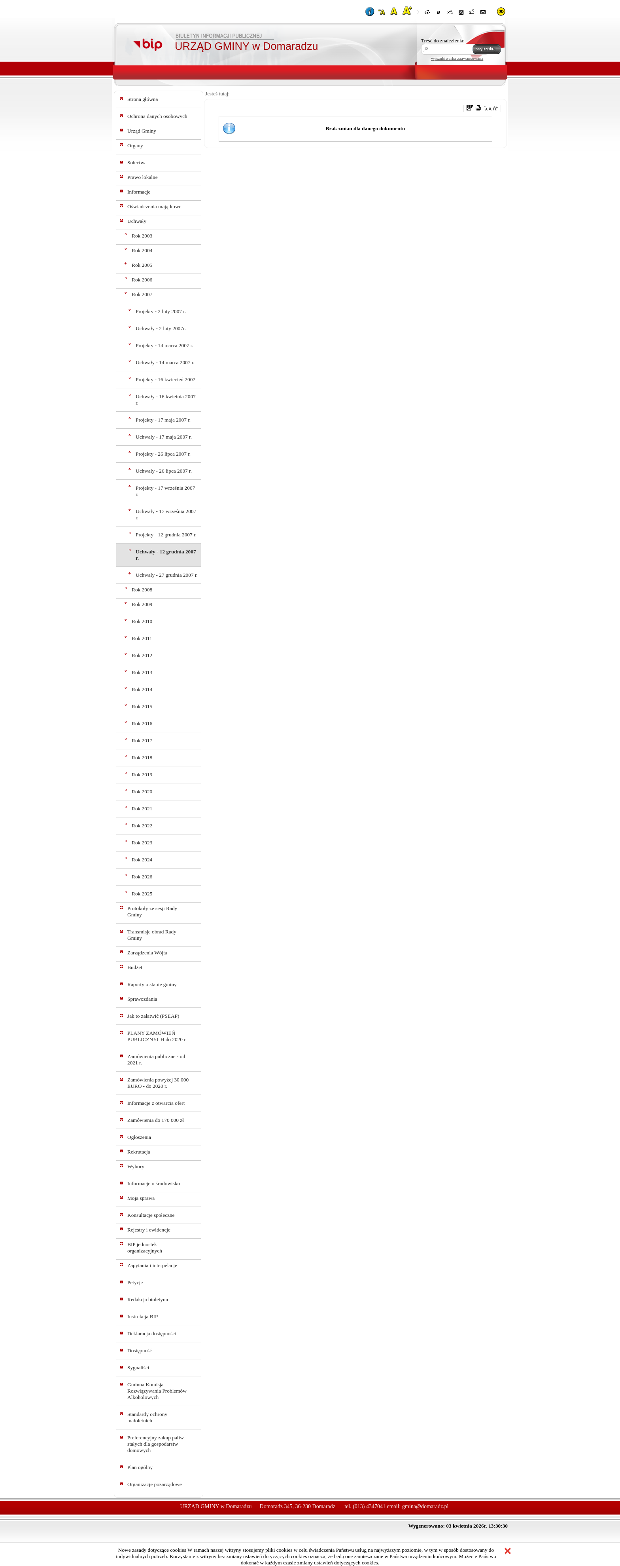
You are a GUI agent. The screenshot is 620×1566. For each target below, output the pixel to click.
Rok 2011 (142, 638)
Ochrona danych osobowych (157, 116)
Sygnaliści (138, 1367)
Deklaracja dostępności (151, 1333)
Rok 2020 (142, 791)
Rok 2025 (142, 894)
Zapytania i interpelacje (152, 1265)
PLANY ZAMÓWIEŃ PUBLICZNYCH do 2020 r (156, 1036)
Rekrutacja (138, 1152)
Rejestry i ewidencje (148, 1230)
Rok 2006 (142, 280)
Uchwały (136, 221)
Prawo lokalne (142, 177)
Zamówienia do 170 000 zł (155, 1120)
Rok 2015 (142, 706)
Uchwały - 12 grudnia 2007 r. (166, 555)
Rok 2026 (142, 877)
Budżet (134, 967)
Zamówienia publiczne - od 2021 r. (156, 1059)
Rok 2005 (142, 265)
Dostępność (139, 1350)
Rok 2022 (142, 826)
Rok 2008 (142, 590)
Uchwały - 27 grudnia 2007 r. (167, 575)
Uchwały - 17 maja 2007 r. (164, 437)
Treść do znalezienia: (443, 41)
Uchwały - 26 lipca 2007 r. (164, 471)
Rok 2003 (142, 236)
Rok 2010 (142, 621)
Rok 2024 (142, 860)
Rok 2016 (142, 723)
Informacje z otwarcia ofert (156, 1103)
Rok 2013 (142, 672)
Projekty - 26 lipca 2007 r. (163, 454)
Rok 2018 (142, 757)
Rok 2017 (142, 740)
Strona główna (142, 99)
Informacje (138, 192)
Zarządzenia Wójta (147, 953)
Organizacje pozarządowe (154, 1484)
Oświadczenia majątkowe (154, 206)
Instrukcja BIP (142, 1316)
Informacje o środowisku (153, 1183)
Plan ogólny (140, 1467)
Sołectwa (137, 162)
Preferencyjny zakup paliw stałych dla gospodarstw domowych (155, 1444)
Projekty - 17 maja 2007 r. (163, 420)
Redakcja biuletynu (147, 1299)
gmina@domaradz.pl (425, 1506)
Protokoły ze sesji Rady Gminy (152, 911)
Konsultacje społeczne (151, 1215)
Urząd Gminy (141, 131)
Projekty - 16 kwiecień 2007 (165, 379)
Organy (135, 145)
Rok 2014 (142, 689)
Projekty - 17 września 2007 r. (165, 491)
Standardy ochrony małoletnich (147, 1417)
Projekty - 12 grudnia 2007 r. (166, 535)
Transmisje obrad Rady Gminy (151, 935)
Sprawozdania (142, 999)
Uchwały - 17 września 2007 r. (166, 514)
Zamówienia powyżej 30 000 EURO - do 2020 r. (158, 1083)
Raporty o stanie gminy (152, 984)
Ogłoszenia (139, 1137)
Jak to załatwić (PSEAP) (153, 1016)
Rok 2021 (142, 809)
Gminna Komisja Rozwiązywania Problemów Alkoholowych (157, 1391)
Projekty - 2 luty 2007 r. (161, 311)
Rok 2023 (142, 843)
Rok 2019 (142, 774)
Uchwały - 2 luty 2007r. (161, 328)
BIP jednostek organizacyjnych (144, 1247)
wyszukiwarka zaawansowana (457, 58)
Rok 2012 (142, 655)
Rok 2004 (142, 250)
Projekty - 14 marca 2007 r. (164, 345)
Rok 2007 (142, 294)
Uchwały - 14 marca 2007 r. (165, 362)
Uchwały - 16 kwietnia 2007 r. (166, 399)
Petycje (135, 1282)
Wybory (135, 1166)
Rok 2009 (142, 604)
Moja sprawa (141, 1198)
